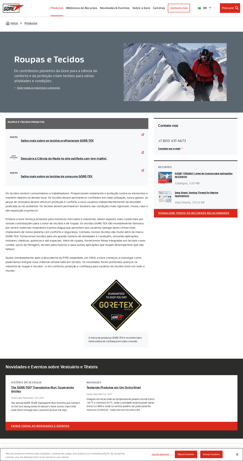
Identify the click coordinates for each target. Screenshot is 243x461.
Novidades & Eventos (115, 7)
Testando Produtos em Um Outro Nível (114, 387)
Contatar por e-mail (169, 148)
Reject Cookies (186, 454)
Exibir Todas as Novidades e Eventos (40, 426)
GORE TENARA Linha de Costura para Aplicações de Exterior (203, 175)
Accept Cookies (211, 454)
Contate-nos (179, 7)
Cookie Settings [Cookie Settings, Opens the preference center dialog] (160, 454)
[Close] (237, 454)
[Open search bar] (230, 8)
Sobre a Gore (141, 7)
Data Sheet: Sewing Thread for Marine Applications (196, 194)
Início (14, 23)
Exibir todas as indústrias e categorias (38, 88)
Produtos (56, 7)
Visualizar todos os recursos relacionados (193, 213)
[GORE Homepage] (13, 8)
